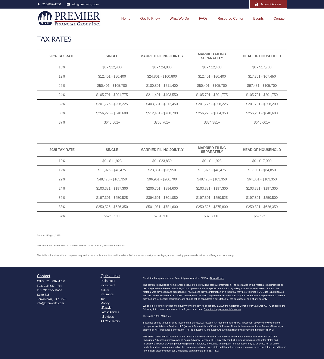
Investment (108, 285)
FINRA (230, 322)
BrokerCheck (217, 278)
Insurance (107, 294)
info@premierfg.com (82, 4)
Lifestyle (106, 307)
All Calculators (110, 321)
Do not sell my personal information (222, 309)
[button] (126, 18)
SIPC (237, 322)
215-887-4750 (49, 4)
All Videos (107, 316)
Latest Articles (110, 312)
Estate (105, 289)
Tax (103, 298)
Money (105, 303)
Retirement (108, 280)
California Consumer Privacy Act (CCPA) (250, 305)
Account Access (268, 4)
